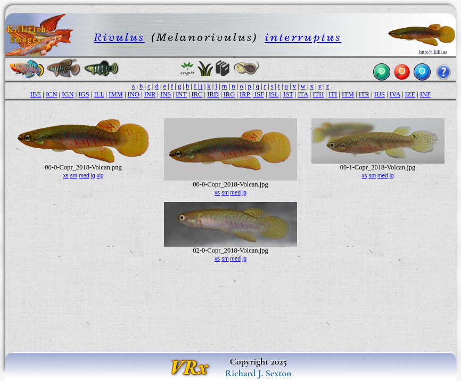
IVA (395, 94)
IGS (83, 94)
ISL (273, 94)
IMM (116, 94)
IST (288, 94)
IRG (229, 94)
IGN (67, 94)
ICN (51, 94)
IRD (213, 94)
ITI (332, 94)
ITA (303, 94)
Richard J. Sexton (258, 373)
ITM (348, 94)
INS (165, 94)
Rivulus (119, 37)
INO (133, 94)
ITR (364, 94)
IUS (379, 94)
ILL (99, 94)
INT (181, 94)
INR (150, 94)
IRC (197, 94)
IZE (410, 94)
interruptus (303, 37)
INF (425, 94)
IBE (35, 94)
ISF (259, 94)
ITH (318, 94)
